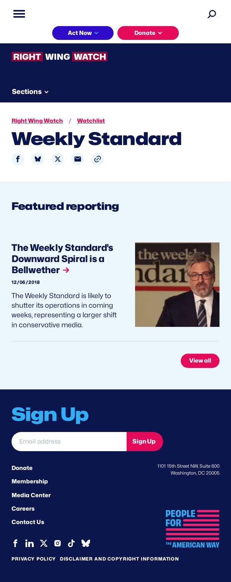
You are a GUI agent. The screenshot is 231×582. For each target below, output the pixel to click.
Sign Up (143, 441)
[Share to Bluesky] (37, 159)
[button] (97, 159)
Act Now (80, 33)
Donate (144, 33)
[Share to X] (57, 159)
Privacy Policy (34, 559)
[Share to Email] (77, 159)
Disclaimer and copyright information (119, 559)
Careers (23, 508)
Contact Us (28, 522)
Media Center (31, 495)
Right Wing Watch (37, 120)
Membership (30, 481)
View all (200, 360)
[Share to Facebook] (18, 159)
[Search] (211, 13)
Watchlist (91, 120)
